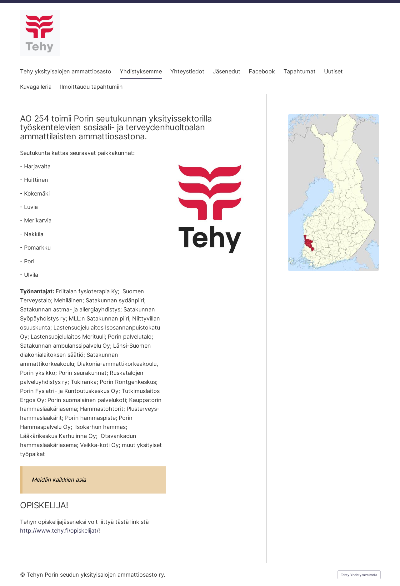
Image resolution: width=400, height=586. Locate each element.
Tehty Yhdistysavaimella (359, 575)
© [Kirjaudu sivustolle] (23, 574)
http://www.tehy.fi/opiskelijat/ (59, 530)
